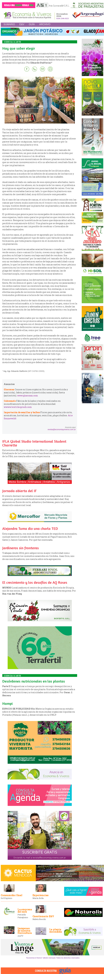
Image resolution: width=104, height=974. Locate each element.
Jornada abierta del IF (19, 491)
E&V (21, 24)
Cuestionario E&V (43, 916)
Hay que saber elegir (18, 48)
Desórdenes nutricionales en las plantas (33, 681)
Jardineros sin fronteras (20, 548)
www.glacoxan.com (27, 395)
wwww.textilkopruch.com (18, 407)
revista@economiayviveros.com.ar (62, 429)
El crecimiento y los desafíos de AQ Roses (34, 582)
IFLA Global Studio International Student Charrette (34, 443)
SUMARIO (9, 24)
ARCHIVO (44, 24)
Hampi (7, 703)
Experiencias (41, 895)
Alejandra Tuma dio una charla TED (30, 528)
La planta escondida (55, 930)
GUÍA (32, 24)
